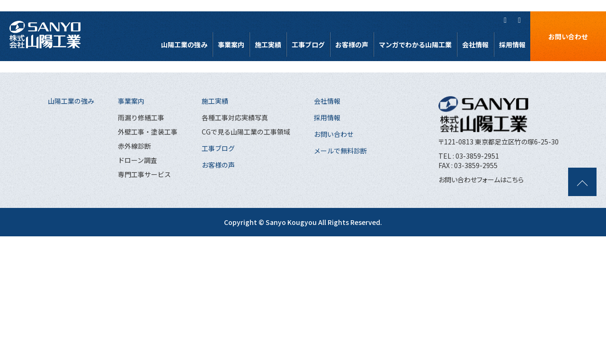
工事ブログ (308, 44)
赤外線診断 (134, 146)
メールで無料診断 (340, 150)
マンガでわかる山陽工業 (415, 44)
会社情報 (475, 44)
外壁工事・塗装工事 (148, 131)
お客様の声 (351, 44)
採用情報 (512, 44)
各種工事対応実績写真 (235, 117)
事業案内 (231, 44)
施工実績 (268, 44)
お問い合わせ (568, 36)
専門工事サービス (144, 174)
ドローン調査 (137, 160)
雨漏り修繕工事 (141, 117)
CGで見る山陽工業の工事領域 (246, 131)
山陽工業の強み (184, 44)
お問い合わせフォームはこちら (481, 179)
